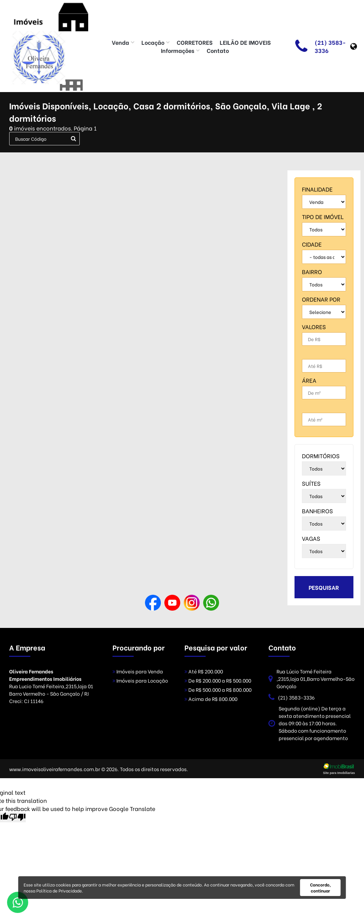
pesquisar (324, 587)
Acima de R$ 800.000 (210, 698)
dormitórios (321, 456)
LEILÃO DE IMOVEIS (245, 42)
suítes (311, 483)
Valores (314, 326)
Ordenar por (321, 299)
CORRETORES (195, 42)
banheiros (317, 511)
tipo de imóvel (323, 216)
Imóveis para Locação (140, 680)
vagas (311, 538)
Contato (218, 50)
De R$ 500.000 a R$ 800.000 (217, 689)
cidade (312, 244)
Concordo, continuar (320, 888)
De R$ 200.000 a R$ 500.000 (217, 680)
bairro (312, 271)
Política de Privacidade (59, 891)
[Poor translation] (17, 817)
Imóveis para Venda (138, 671)
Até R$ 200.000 (203, 671)
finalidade (317, 189)
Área (309, 380)
